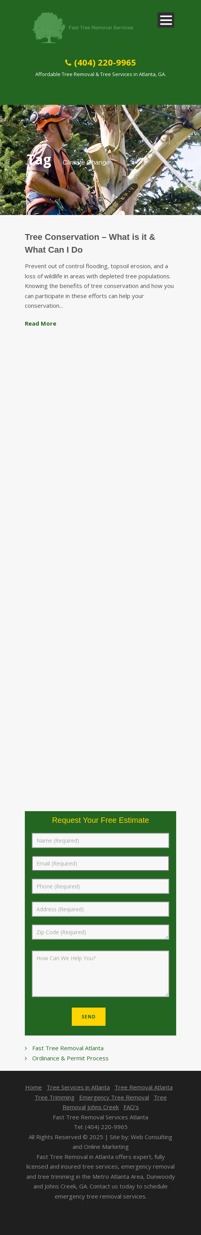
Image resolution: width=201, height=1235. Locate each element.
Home (33, 1087)
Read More (40, 323)
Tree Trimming (55, 1097)
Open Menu (166, 20)
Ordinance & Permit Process (70, 1058)
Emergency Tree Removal (114, 1097)
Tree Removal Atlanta (143, 1087)
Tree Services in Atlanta (78, 1087)
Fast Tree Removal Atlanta (68, 1048)
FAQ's (131, 1107)
